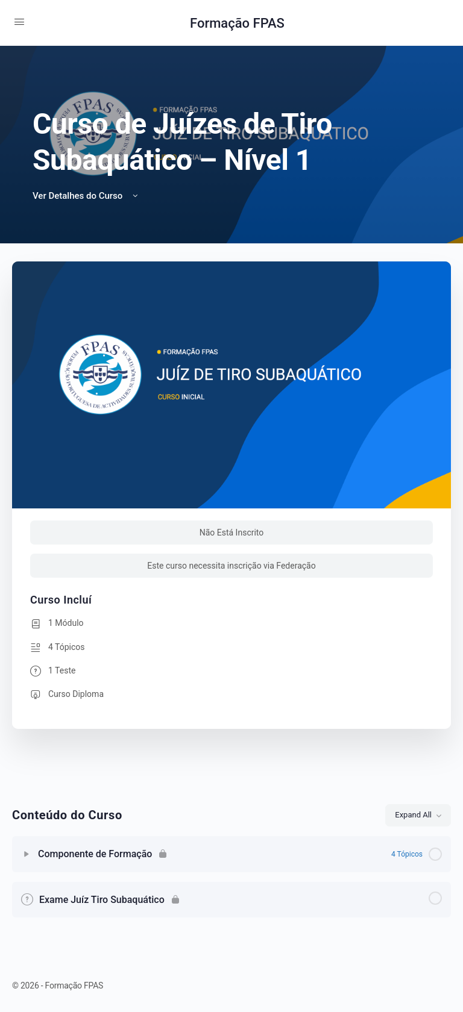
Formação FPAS (237, 23)
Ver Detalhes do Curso (86, 195)
